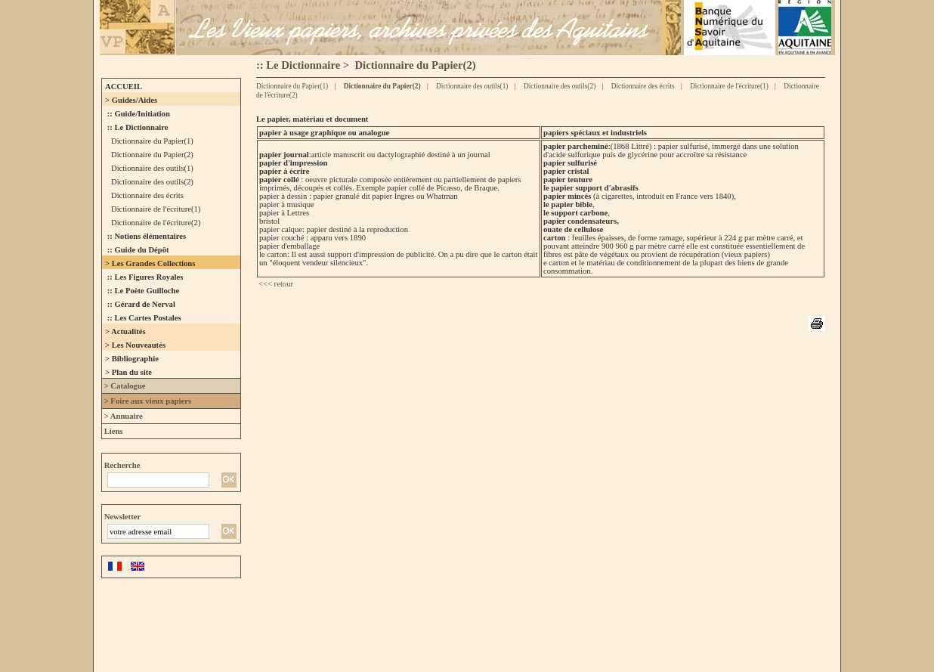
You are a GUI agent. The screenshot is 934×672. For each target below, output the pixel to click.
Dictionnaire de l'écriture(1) (728, 86)
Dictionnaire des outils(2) (559, 86)
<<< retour (275, 284)
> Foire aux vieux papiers (146, 401)
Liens (112, 431)
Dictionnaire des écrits (641, 86)
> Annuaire (122, 416)
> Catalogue (124, 386)
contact (804, 622)
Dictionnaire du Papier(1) (292, 86)
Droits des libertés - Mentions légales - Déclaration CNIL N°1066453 (598, 622)
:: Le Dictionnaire (298, 65)
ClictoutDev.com (574, 643)
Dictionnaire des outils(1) (472, 86)
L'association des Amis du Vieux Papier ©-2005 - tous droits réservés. (261, 622)
